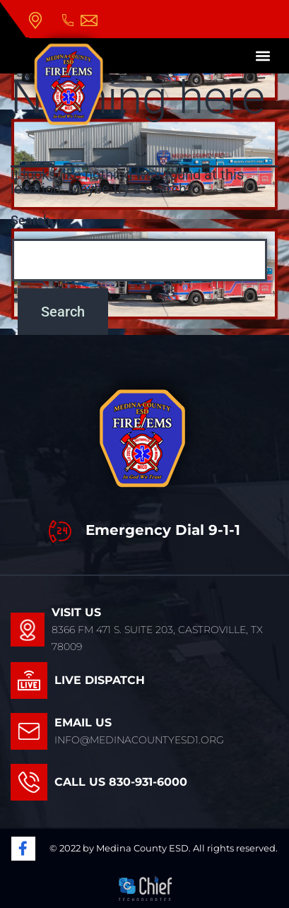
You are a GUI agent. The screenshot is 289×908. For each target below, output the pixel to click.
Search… (35, 220)
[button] (263, 56)
